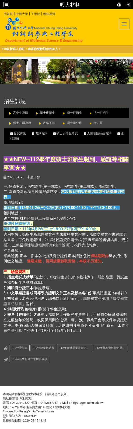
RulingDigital (27, 411)
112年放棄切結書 (43, 348)
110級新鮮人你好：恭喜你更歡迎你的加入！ (31, 49)
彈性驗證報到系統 (38, 245)
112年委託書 (19, 348)
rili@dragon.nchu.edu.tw (87, 402)
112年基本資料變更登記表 (111, 348)
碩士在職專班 (22, 123)
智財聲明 (26, 398)
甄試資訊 (21, 133)
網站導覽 (49, 14)
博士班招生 (101, 113)
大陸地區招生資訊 (100, 133)
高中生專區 (20, 113)
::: (2, 13)
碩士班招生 (74, 113)
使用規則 (60, 394)
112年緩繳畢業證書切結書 (75, 348)
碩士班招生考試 (68, 133)
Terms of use (45, 411)
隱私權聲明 (10, 398)
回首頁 (8, 14)
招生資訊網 (66, 277)
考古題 (98, 123)
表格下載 (49, 123)
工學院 (35, 14)
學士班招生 (47, 113)
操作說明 (61, 245)
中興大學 (22, 14)
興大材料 (70, 5)
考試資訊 (42, 133)
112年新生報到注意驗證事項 (29, 359)
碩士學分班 (74, 123)
